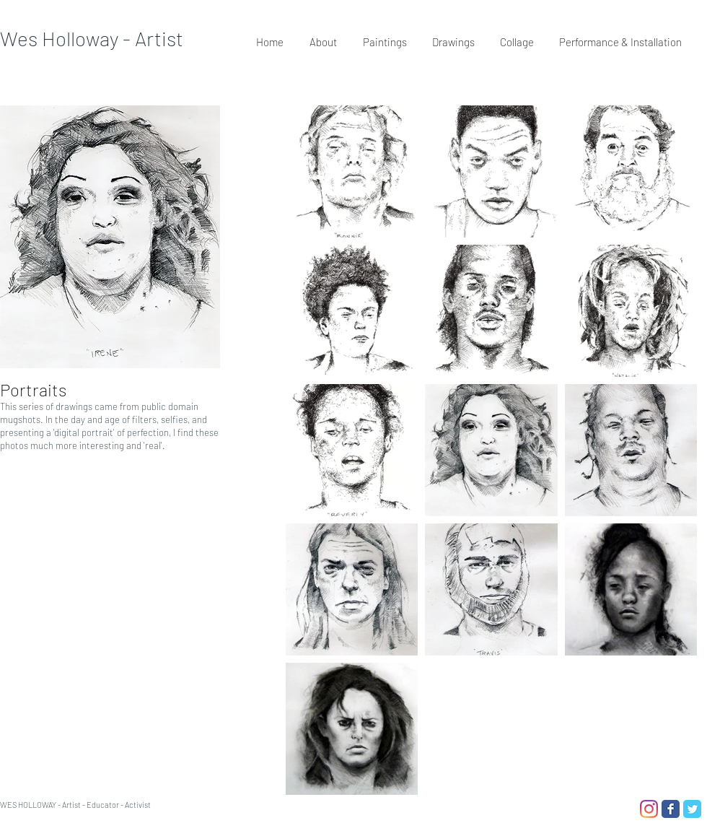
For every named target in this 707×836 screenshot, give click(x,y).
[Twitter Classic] (692, 809)
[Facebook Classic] (671, 809)
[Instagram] (649, 809)
